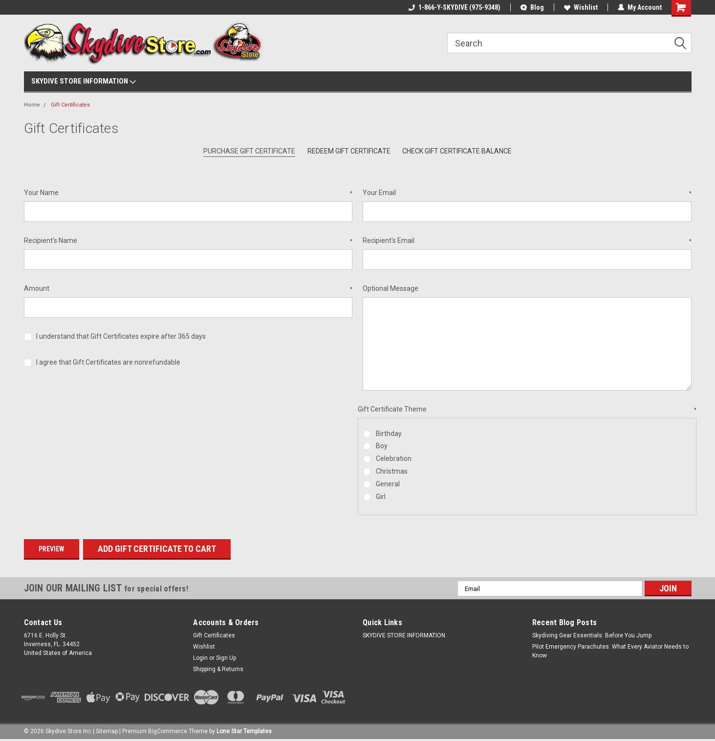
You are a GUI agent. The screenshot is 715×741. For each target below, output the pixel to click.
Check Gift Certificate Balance (457, 151)
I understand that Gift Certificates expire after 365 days (121, 336)
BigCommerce (167, 731)
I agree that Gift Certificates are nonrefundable (108, 362)
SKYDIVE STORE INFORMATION (83, 82)
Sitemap (107, 731)
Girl (381, 497)
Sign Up (226, 657)
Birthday (389, 433)
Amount (188, 288)
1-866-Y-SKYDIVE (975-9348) (454, 7)
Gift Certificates (70, 105)
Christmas (392, 471)
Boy (382, 446)
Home (32, 105)
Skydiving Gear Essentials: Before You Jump (591, 635)
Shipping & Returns (218, 669)
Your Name (188, 193)
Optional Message (390, 288)
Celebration (394, 458)
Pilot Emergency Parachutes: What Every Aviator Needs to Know (610, 651)
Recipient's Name (188, 241)
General (388, 484)
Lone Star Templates (244, 731)
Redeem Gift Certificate (348, 151)
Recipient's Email (527, 241)
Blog (532, 7)
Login (200, 657)
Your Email (527, 193)
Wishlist (581, 7)
